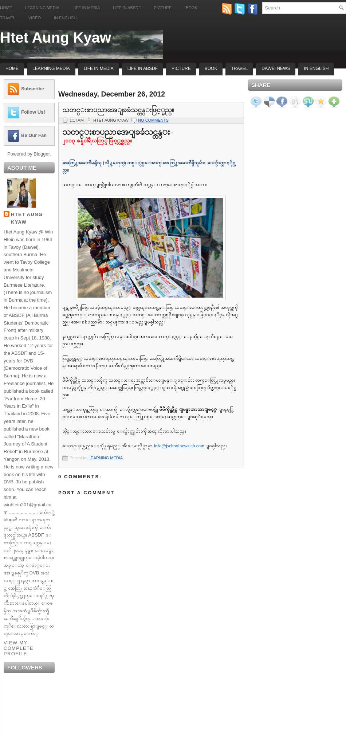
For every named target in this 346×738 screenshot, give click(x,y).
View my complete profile (19, 648)
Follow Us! (33, 112)
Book (191, 7)
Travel (7, 18)
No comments (153, 120)
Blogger (42, 154)
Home (6, 7)
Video (34, 18)
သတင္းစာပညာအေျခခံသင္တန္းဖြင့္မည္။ (118, 109)
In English (65, 18)
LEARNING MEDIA (106, 458)
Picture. (163, 7)
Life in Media (86, 7)
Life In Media (99, 68)
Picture (181, 68)
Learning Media (42, 7)
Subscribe (32, 88)
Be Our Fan (34, 135)
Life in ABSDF (127, 7)
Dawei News (276, 68)
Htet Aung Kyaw (55, 38)
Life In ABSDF (142, 68)
